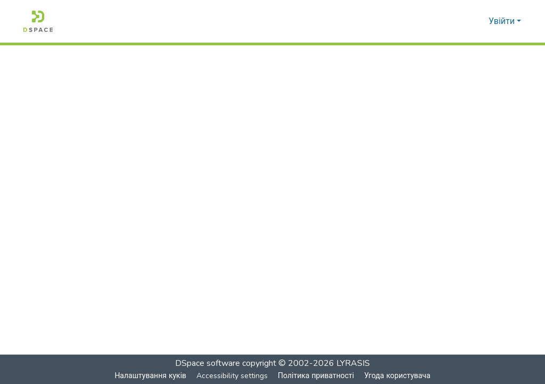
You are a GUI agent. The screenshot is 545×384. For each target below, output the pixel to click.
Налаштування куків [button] (150, 376)
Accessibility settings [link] (231, 376)
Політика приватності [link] (315, 376)
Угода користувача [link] (397, 376)
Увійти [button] (503, 21)
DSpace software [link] (207, 363)
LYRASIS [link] (353, 363)
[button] (38, 21)
